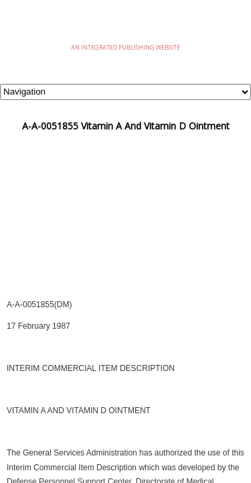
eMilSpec (126, 26)
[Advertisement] (125, 231)
